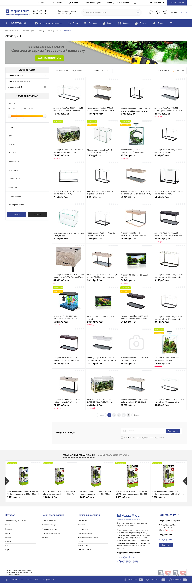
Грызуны (8, 541)
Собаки (8, 537)
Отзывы (81, 541)
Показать (16, 214)
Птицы (7, 546)
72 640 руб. (69, 156)
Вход (150, 3)
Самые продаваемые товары (113, 455)
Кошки (7, 533)
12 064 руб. (136, 156)
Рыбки (7, 525)
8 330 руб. (170, 406)
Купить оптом (73, 3)
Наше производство (93, 3)
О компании (43, 3)
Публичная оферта (13, 574)
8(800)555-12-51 (32, 580)
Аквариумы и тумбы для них (15, 521)
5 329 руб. (69, 323)
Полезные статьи (84, 550)
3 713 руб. (136, 115)
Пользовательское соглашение (18, 571)
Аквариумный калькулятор (118, 3)
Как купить (57, 3)
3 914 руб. (170, 323)
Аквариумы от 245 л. (15, 87)
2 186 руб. (102, 240)
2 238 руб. (102, 156)
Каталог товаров (17, 23)
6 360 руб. (170, 198)
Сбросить (37, 214)
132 (44, 76)
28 (45, 87)
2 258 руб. (50, 497)
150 (44, 81)
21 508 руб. (69, 406)
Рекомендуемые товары (51, 533)
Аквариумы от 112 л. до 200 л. (19, 81)
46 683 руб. (102, 406)
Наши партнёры (83, 546)
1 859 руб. (123, 497)
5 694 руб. (102, 198)
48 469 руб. (136, 240)
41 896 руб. (69, 281)
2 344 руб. (69, 240)
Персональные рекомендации (79, 455)
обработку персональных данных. (149, 438)
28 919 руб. (102, 323)
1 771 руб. (14, 497)
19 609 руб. (136, 365)
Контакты (166, 545)
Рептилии (8, 529)
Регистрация (159, 3)
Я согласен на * (144, 438)
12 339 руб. (69, 115)
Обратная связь (14, 580)
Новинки (45, 537)
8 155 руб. (170, 281)
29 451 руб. (136, 198)
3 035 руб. (87, 497)
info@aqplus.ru (166, 539)
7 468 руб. (69, 198)
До (25, 108)
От (9, 108)
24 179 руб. (136, 323)
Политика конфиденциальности (19, 572)
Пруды (7, 550)
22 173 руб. (69, 365)
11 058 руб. (170, 365)
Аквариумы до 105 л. (16, 76)
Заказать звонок (177, 3)
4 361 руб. (170, 156)
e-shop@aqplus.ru (126, 557)
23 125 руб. (102, 281)
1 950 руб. (159, 497)
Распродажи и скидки (49, 529)
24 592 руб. (170, 115)
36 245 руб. (136, 281)
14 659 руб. (102, 115)
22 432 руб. (170, 240)
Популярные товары (49, 525)
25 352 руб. (136, 406)
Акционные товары (49, 521)
